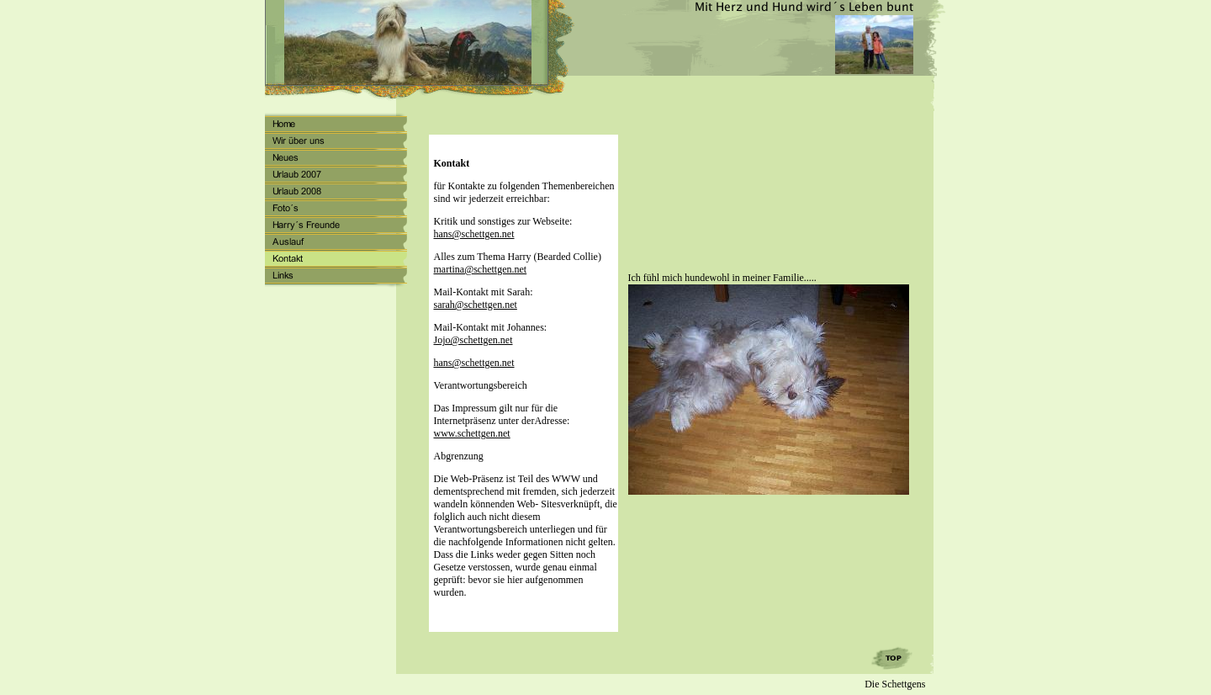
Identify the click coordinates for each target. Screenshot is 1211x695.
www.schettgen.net (472, 433)
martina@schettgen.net (480, 269)
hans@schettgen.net (474, 234)
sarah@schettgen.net (475, 304)
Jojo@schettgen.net (473, 340)
